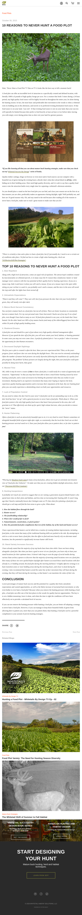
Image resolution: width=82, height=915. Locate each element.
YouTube (35, 894)
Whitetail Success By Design (18, 172)
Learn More (61, 836)
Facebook (11, 625)
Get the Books (20, 837)
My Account (61, 3)
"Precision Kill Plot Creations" (16, 486)
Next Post (76, 632)
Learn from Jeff (41, 875)
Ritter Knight (44, 907)
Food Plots (6, 13)
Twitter (17, 625)
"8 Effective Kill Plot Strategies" (14, 260)
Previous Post (7, 632)
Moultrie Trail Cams (19, 480)
